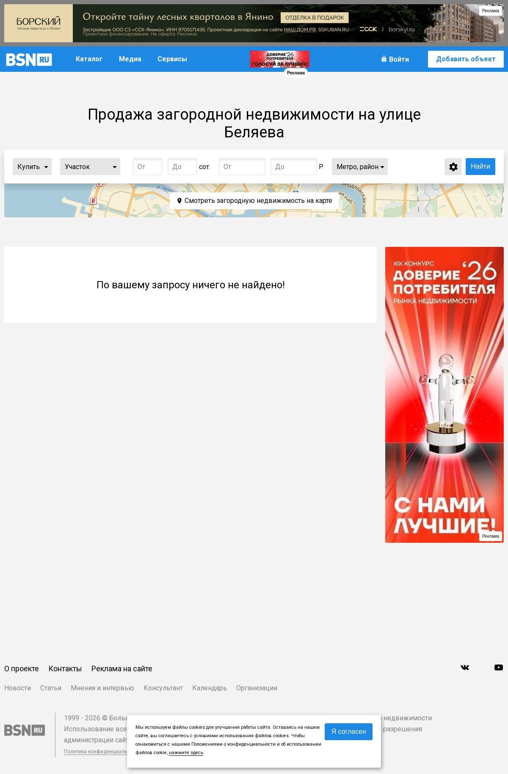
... (46, 166)
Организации (256, 688)
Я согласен (348, 731)
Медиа (130, 59)
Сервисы (172, 59)
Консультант (163, 688)
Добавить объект (466, 59)
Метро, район (357, 167)
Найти (480, 166)
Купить (28, 167)
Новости (17, 688)
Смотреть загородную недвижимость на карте (258, 201)
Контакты (65, 668)
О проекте (21, 668)
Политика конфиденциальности (102, 752)
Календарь (209, 688)
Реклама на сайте (121, 668)
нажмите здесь (186, 752)
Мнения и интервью (102, 688)
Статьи (50, 688)
